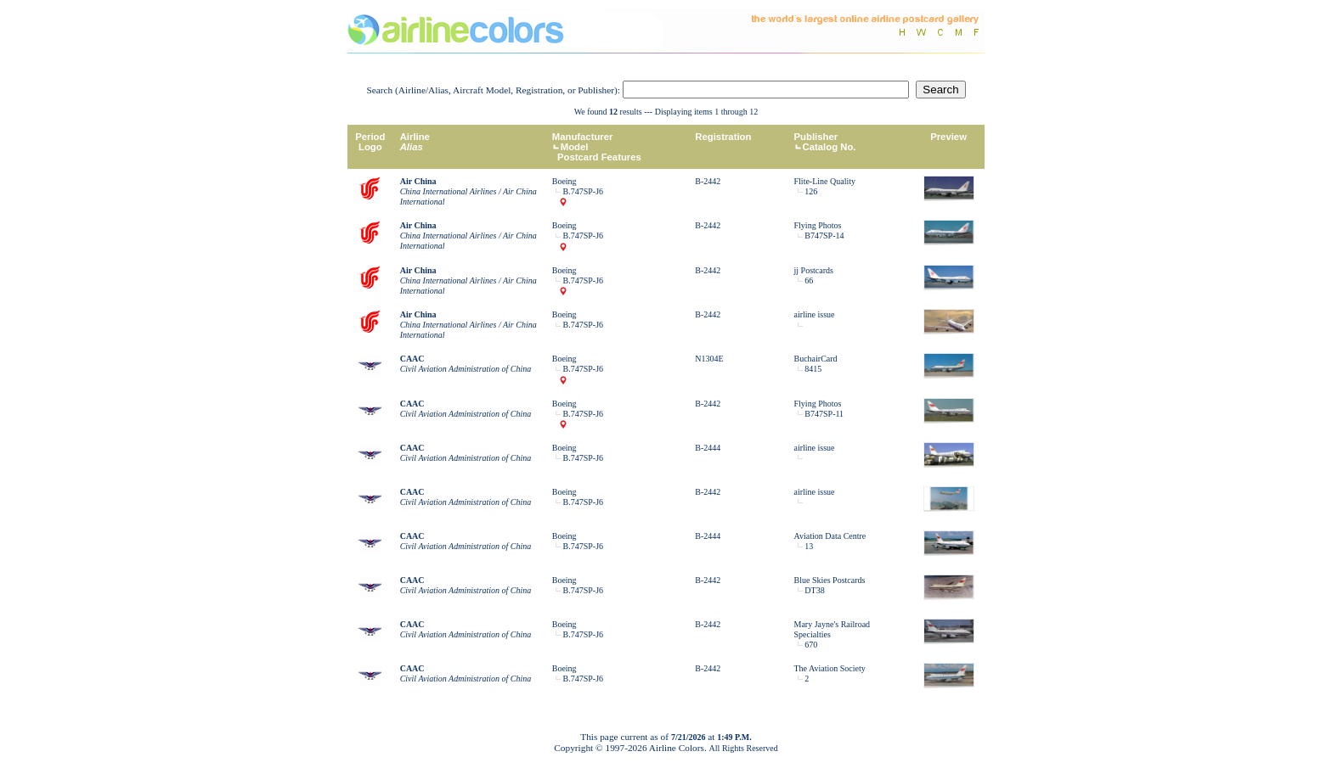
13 (808, 546)
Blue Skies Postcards (830, 580)
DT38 (814, 590)
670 (810, 644)
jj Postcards (813, 270)
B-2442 (707, 181)
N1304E (709, 358)
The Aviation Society (830, 668)
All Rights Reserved (743, 748)
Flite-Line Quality (825, 181)
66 (808, 280)
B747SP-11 (824, 413)
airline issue (814, 314)
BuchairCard (816, 358)
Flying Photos (818, 225)
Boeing (564, 181)
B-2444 (707, 447)
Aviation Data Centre (830, 536)
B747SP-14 (824, 235)
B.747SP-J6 (583, 191)
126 (810, 191)
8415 (812, 368)
